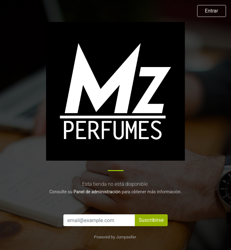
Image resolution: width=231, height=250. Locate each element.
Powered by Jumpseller (115, 237)
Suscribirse (151, 220)
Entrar (211, 11)
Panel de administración (97, 191)
